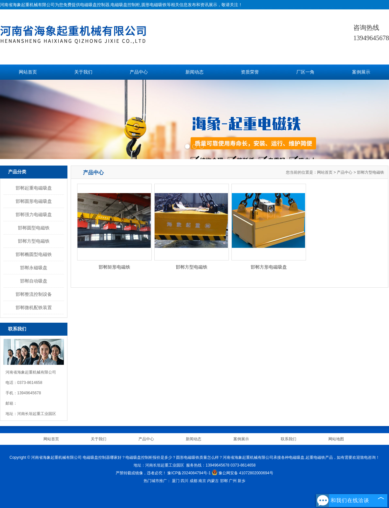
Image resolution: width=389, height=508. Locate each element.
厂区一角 (305, 72)
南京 (202, 481)
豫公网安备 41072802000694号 (242, 473)
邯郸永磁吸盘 (33, 267)
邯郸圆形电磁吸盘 (34, 201)
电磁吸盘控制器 (95, 4)
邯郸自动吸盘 (33, 280)
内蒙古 (213, 481)
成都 (193, 481)
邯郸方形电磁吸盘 (269, 267)
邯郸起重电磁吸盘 (34, 187)
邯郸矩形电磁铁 (114, 267)
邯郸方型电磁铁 (34, 241)
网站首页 (28, 72)
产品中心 (139, 72)
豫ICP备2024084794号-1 (188, 473)
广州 (233, 481)
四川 (184, 481)
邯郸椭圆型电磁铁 (34, 254)
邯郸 (224, 481)
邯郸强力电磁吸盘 (34, 214)
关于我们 (83, 72)
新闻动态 (194, 72)
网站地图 (336, 439)
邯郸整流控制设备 (34, 294)
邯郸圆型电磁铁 (34, 227)
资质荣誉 (250, 72)
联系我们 (288, 439)
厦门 (176, 481)
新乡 (241, 481)
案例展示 (361, 72)
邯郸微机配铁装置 (34, 307)
